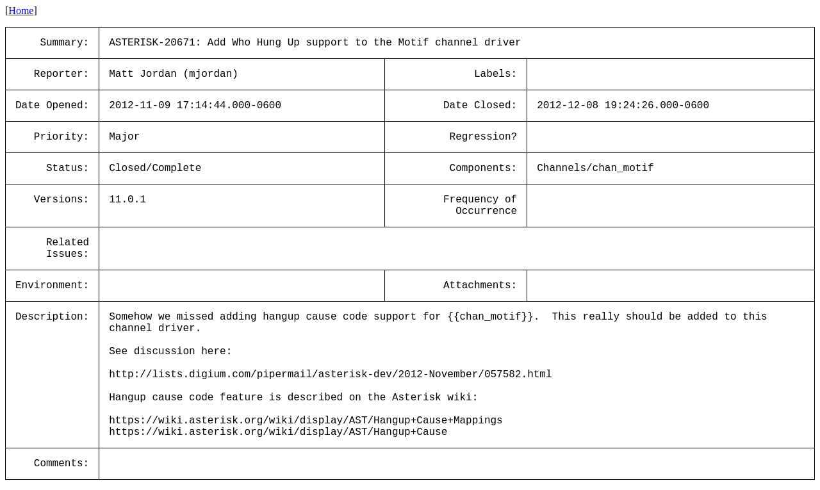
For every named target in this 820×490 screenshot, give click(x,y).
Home (20, 10)
